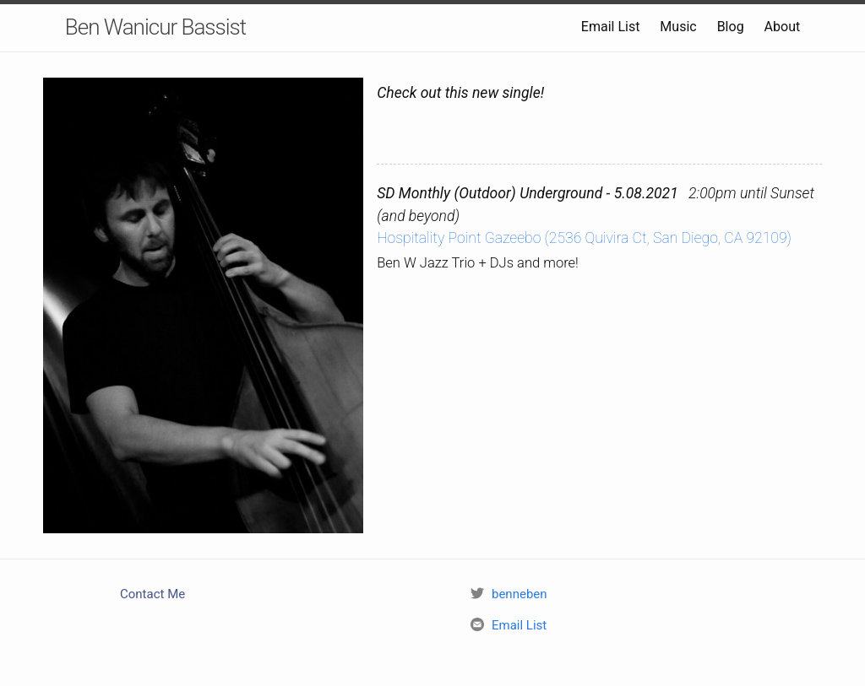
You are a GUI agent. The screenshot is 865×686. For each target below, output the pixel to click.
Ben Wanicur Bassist (155, 27)
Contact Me (152, 594)
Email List (610, 27)
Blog (730, 27)
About (782, 27)
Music (678, 27)
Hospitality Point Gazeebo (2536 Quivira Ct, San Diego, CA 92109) (584, 238)
